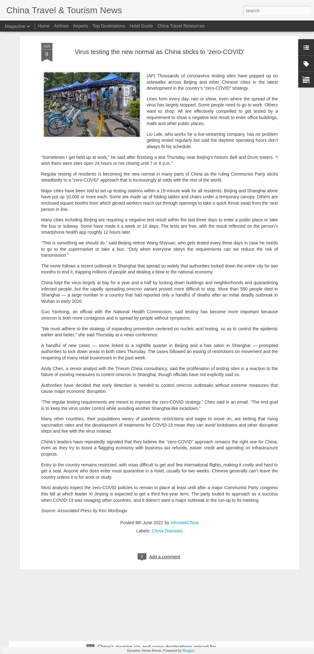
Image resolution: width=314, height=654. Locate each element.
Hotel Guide (141, 25)
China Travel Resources (180, 25)
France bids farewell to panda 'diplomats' (143, 575)
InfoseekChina (184, 456)
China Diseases (167, 464)
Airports (80, 25)
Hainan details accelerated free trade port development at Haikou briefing (144, 506)
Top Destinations (108, 25)
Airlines (61, 25)
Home (44, 25)
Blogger (188, 650)
